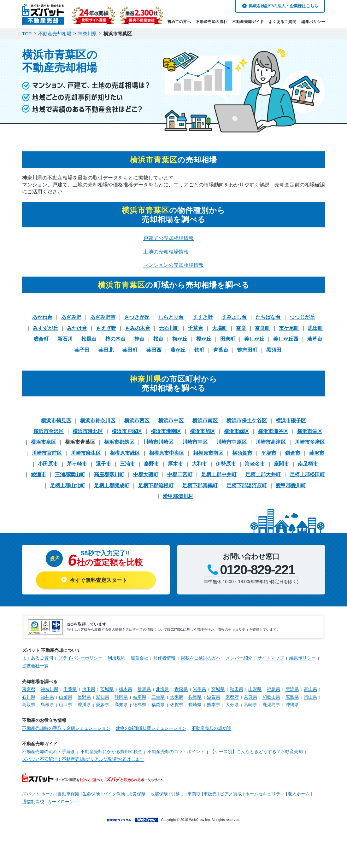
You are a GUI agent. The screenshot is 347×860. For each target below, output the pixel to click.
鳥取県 (28, 704)
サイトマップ (270, 657)
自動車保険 (68, 793)
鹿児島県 (271, 704)
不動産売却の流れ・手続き (48, 751)
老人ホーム (299, 793)
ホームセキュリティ (265, 793)
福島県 (273, 689)
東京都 (28, 689)
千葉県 (70, 689)
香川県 (84, 704)
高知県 (121, 704)
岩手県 (199, 689)
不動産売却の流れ (211, 22)
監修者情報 (164, 657)
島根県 (47, 704)
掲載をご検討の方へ (201, 657)
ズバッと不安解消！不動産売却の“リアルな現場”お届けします (83, 759)
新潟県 (292, 689)
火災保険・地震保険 (148, 793)
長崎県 (195, 704)
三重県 (158, 696)
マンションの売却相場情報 (173, 265)
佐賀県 (176, 704)
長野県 (84, 696)
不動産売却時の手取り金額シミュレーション (66, 728)
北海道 (162, 689)
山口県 (65, 704)
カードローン (60, 801)
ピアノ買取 (231, 793)
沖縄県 (292, 704)
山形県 (255, 689)
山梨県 (65, 696)
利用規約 (116, 657)
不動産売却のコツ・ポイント (176, 751)
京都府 (232, 696)
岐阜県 (139, 696)
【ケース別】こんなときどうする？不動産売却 (256, 751)
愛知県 (102, 696)
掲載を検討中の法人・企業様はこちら (283, 5)
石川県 (28, 696)
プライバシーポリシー (80, 657)
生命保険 (91, 793)
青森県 (181, 689)
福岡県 (158, 704)
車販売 (210, 793)
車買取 (194, 793)
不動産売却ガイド (248, 22)
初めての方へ (179, 22)
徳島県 (139, 704)
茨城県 (107, 689)
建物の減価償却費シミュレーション (151, 728)
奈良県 (250, 696)
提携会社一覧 (35, 665)
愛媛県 (102, 704)
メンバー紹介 (239, 657)
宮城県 (218, 689)
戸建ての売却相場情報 (168, 238)
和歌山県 (271, 696)
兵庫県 (195, 696)
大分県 (232, 704)
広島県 (292, 696)
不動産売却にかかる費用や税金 (111, 751)
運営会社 (139, 657)
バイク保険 (114, 793)
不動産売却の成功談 (211, 728)
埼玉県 (88, 689)
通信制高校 (33, 801)
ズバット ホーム (38, 793)
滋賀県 (213, 696)
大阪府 (176, 696)
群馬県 (144, 689)
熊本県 (213, 704)
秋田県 (236, 689)
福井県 (47, 696)
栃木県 (125, 689)
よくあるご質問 (283, 22)
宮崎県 (250, 704)
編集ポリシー (313, 22)
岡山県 (310, 696)
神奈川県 (49, 689)
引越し (177, 793)
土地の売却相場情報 (166, 251)
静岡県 (121, 696)
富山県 (310, 689)
